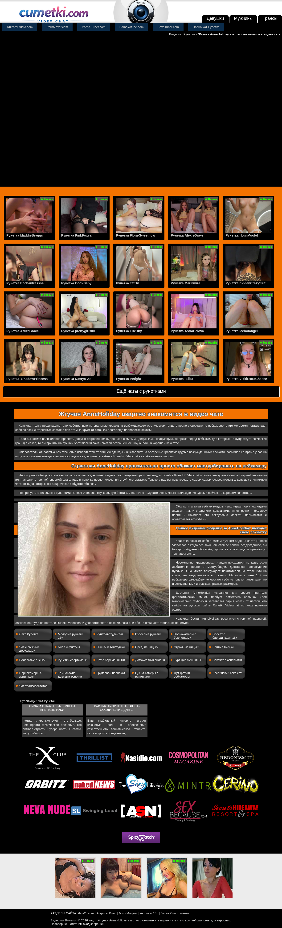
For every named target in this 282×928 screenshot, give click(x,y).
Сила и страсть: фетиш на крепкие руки (52, 707)
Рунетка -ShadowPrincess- (27, 379)
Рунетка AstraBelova (187, 331)
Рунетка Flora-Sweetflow (135, 235)
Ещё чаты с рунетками (141, 391)
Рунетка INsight (128, 379)
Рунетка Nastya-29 (76, 379)
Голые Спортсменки (175, 913)
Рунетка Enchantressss (25, 283)
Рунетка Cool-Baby (76, 283)
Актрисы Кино (106, 913)
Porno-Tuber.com (94, 27)
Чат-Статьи (86, 913)
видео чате (114, 439)
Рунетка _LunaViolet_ (242, 235)
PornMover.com (57, 27)
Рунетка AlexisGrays (187, 235)
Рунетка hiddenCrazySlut (245, 283)
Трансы (270, 18)
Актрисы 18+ (149, 913)
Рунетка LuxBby (129, 331)
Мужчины (243, 18)
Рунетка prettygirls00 (78, 331)
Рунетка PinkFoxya (76, 235)
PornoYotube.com (131, 27)
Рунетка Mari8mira (185, 283)
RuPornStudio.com (20, 27)
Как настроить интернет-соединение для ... (116, 707)
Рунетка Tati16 (127, 283)
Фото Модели (128, 913)
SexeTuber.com (168, 27)
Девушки (215, 18)
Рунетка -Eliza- (182, 379)
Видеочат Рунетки (182, 34)
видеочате (195, 425)
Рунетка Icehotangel (241, 331)
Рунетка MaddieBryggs (24, 235)
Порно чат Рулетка (206, 27)
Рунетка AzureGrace (22, 331)
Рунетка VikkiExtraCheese (246, 379)
